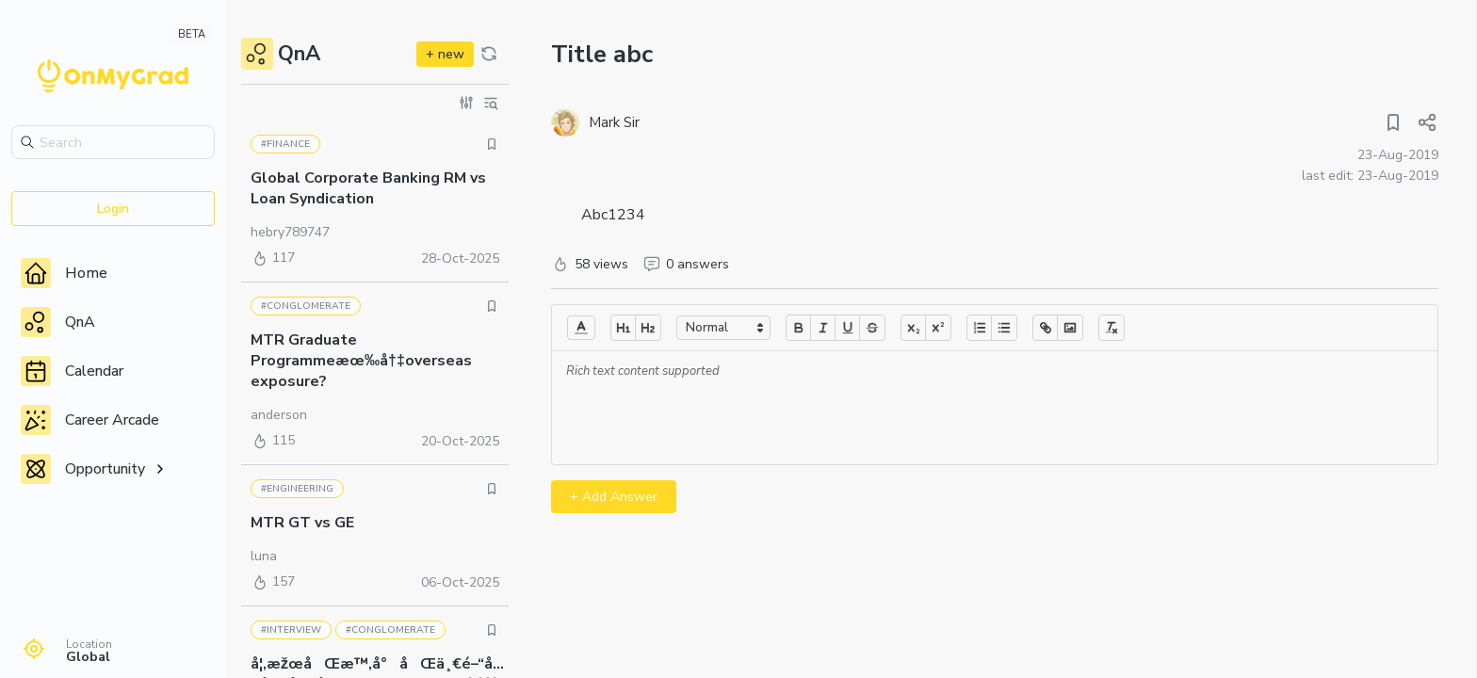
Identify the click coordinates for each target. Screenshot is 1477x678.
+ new (445, 54)
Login (113, 209)
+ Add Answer (613, 497)
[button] (581, 327)
